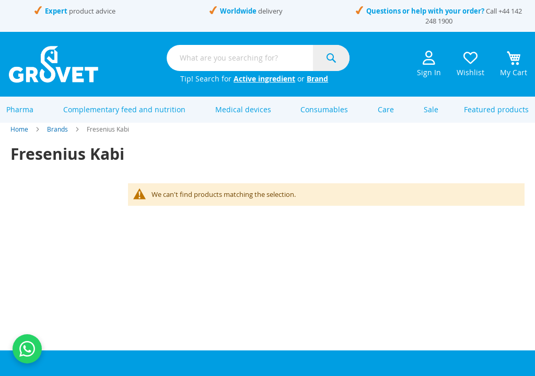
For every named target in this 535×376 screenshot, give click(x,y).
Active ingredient (264, 79)
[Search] (331, 58)
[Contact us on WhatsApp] (27, 348)
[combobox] (258, 58)
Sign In (429, 64)
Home (19, 140)
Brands (57, 140)
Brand (317, 79)
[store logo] (53, 64)
